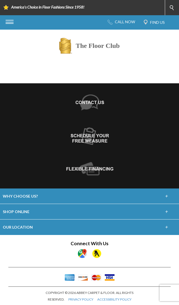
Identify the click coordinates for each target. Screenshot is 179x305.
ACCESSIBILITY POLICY (114, 299)
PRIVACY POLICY (80, 299)
